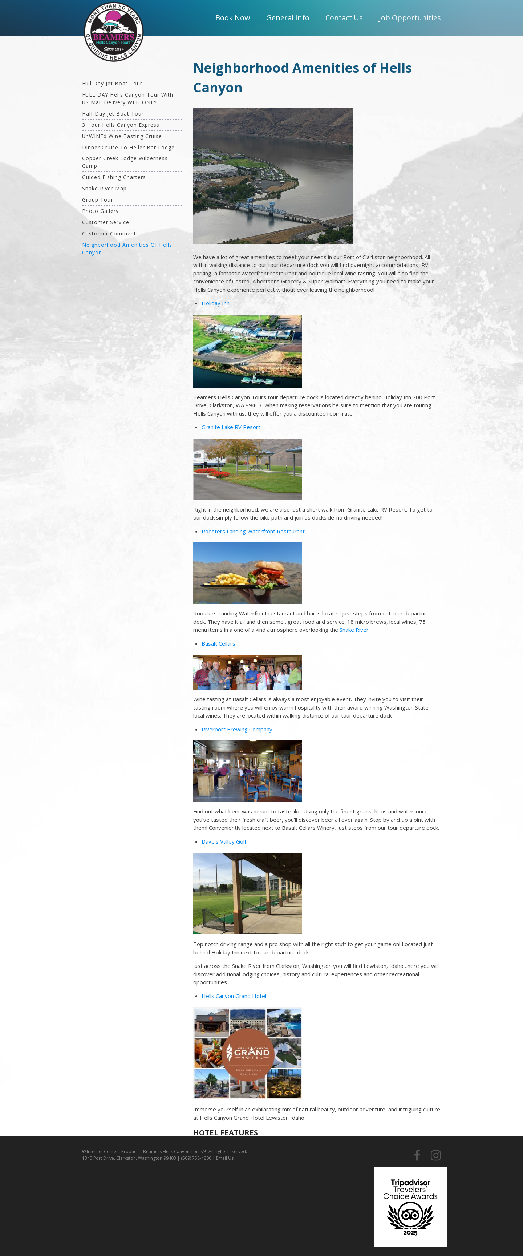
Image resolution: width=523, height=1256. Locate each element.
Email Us (225, 1158)
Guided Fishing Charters (114, 177)
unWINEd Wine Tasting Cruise (122, 136)
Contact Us (344, 18)
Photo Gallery (100, 210)
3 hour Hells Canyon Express (120, 124)
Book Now (232, 18)
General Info (287, 18)
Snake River (354, 629)
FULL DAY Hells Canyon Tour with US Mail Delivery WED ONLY (127, 98)
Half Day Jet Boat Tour (113, 113)
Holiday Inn (216, 303)
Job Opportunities (410, 18)
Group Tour (97, 199)
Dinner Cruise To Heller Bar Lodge (128, 147)
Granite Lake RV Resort (231, 427)
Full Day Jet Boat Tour (112, 83)
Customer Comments (110, 233)
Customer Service (105, 222)
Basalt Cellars (218, 643)
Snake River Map (104, 188)
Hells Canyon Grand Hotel (234, 995)
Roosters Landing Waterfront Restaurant (253, 531)
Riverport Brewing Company (237, 729)
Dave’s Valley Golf (224, 841)
